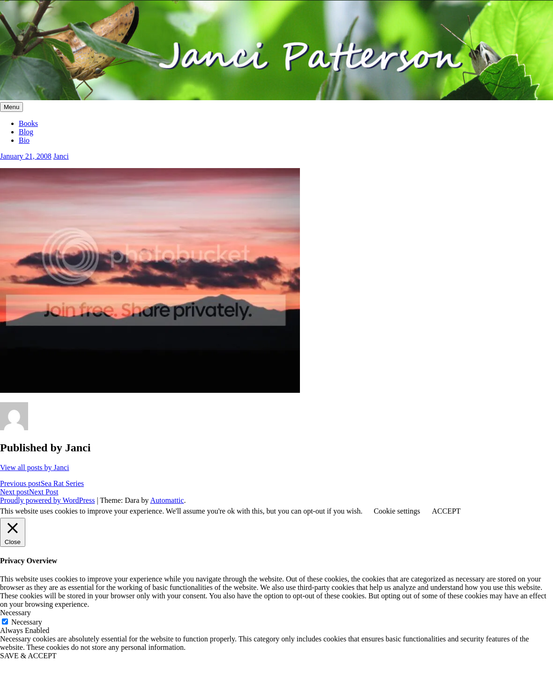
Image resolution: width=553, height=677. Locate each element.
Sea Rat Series (42, 483)
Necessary (26, 622)
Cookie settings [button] (397, 511)
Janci (61, 156)
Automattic (167, 500)
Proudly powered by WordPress (47, 500)
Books (28, 123)
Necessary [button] (15, 613)
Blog (26, 132)
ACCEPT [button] (446, 511)
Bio (24, 140)
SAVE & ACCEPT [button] (28, 656)
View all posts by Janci (34, 467)
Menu (11, 106)
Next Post (29, 492)
